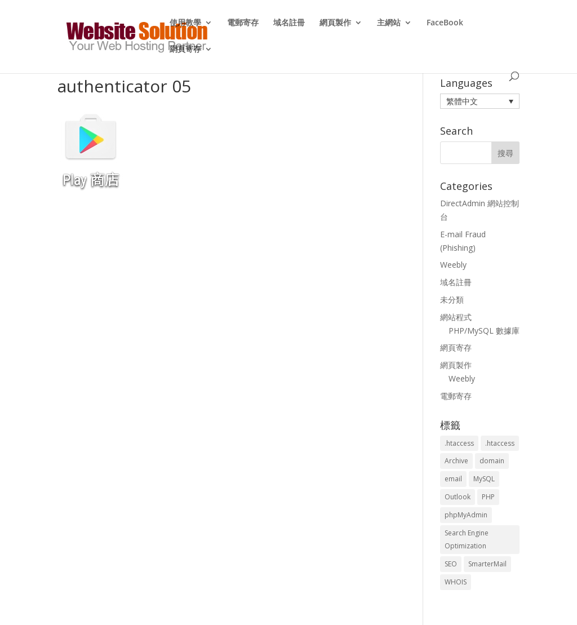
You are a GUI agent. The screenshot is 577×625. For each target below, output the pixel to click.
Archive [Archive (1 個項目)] (456, 461)
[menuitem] (480, 101)
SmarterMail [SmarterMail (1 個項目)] (487, 564)
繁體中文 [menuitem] (462, 101)
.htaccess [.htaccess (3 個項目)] (459, 443)
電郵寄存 (243, 23)
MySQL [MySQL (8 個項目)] (484, 479)
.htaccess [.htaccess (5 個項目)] (499, 443)
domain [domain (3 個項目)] (492, 461)
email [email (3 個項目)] (453, 479)
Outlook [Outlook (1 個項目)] (458, 497)
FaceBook (445, 23)
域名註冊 (289, 23)
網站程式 (456, 317)
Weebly (453, 264)
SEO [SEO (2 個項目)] (451, 564)
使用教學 (185, 23)
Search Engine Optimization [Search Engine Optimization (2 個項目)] (467, 539)
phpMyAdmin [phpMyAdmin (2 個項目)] (466, 515)
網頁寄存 (185, 49)
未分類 (452, 299)
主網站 (389, 23)
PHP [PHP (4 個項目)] (488, 497)
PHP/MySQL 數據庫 (484, 330)
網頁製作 (335, 23)
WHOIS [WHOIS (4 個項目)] (456, 582)
